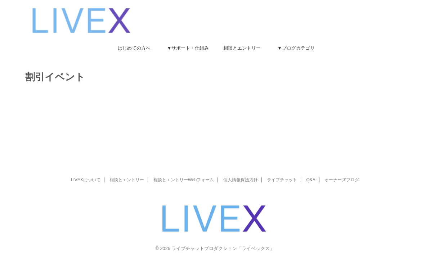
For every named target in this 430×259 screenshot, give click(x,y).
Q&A (310, 179)
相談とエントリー (242, 48)
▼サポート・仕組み (188, 48)
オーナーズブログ (341, 179)
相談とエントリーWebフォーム (183, 179)
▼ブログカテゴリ (296, 48)
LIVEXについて (85, 179)
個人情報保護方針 (240, 179)
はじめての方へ (134, 48)
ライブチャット (282, 179)
